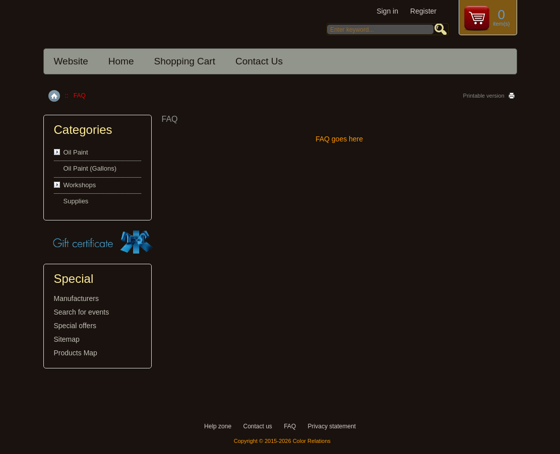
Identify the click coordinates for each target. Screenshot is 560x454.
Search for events (81, 312)
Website (71, 61)
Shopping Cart (184, 61)
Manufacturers (76, 298)
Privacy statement (332, 426)
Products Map (75, 353)
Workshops (80, 185)
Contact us (257, 426)
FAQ (290, 426)
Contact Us (259, 61)
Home (121, 61)
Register (423, 11)
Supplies (76, 201)
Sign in (387, 11)
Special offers (75, 326)
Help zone (217, 426)
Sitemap (67, 339)
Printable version (484, 96)
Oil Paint (76, 152)
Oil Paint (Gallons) (90, 168)
